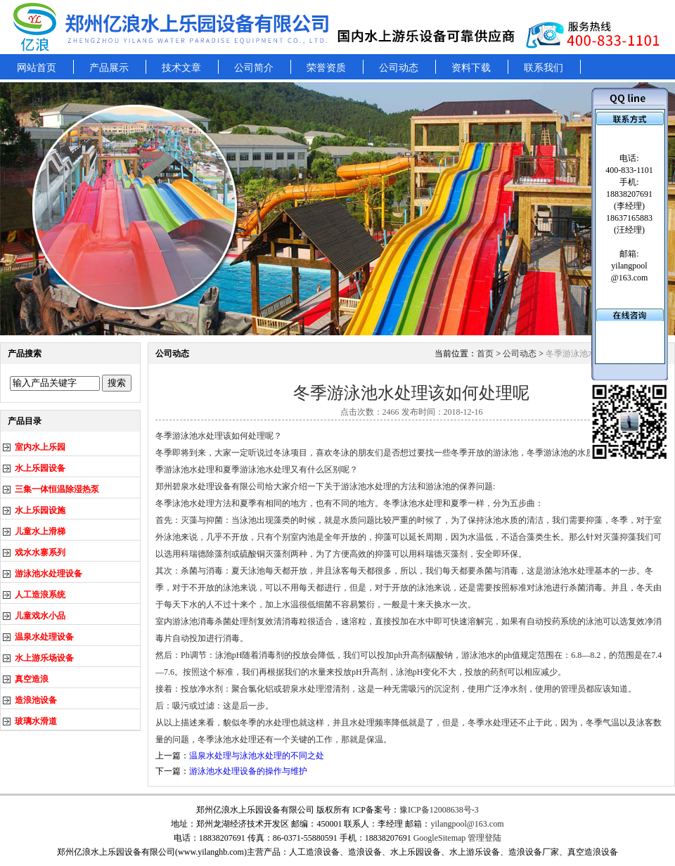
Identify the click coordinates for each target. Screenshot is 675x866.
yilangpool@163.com (466, 824)
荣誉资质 (326, 68)
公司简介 (254, 68)
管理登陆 (484, 838)
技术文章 (181, 68)
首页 (485, 353)
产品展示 (109, 68)
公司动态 (398, 68)
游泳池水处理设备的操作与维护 (248, 771)
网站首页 (36, 68)
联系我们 (543, 68)
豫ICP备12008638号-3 (439, 810)
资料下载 (471, 68)
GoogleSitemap (439, 838)
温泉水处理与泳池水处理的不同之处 (256, 756)
